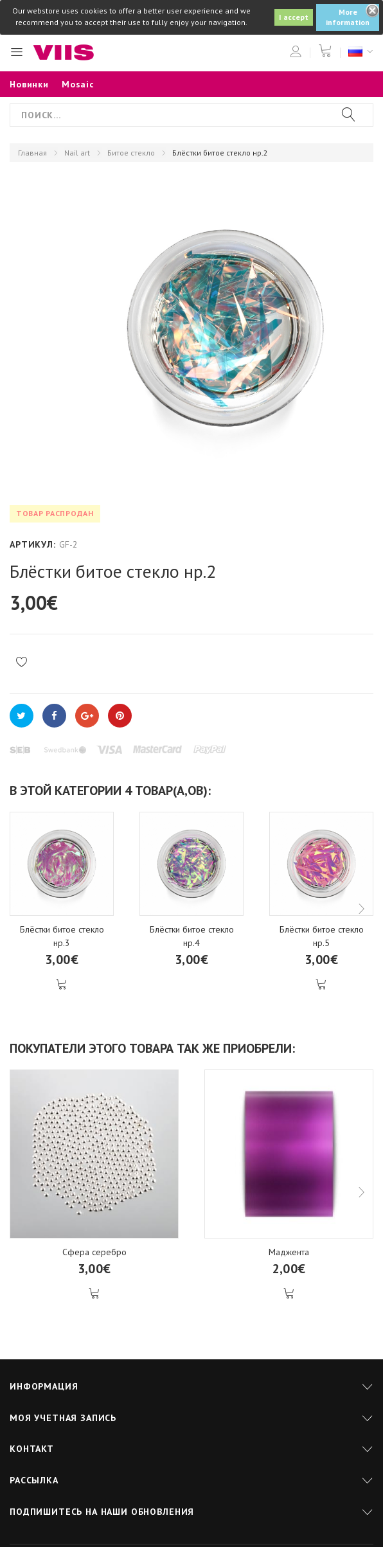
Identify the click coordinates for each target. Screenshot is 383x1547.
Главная (32, 152)
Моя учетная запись (63, 1418)
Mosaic (78, 84)
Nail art (77, 152)
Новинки (29, 84)
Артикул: (33, 544)
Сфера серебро (94, 1252)
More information (348, 17)
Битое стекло (131, 152)
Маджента (289, 1252)
